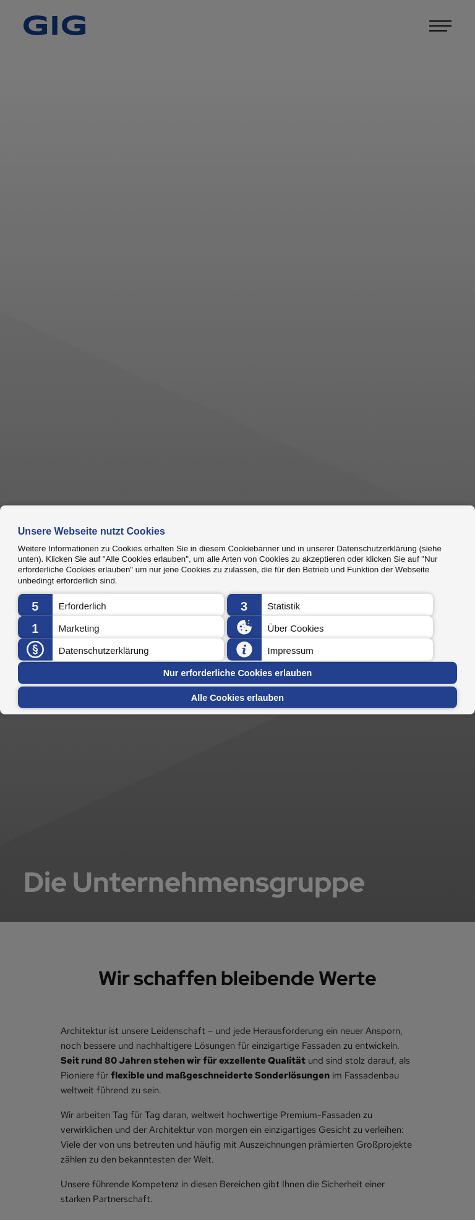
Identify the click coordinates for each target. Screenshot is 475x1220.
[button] (121, 605)
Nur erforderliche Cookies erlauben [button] (237, 673)
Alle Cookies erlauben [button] (237, 697)
